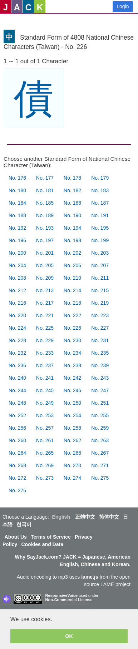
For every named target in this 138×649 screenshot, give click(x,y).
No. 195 (100, 228)
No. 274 (72, 478)
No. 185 (45, 203)
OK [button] (69, 636)
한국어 (23, 524)
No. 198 (72, 240)
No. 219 (100, 303)
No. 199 (100, 240)
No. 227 (100, 328)
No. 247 (100, 390)
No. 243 (100, 378)
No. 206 (72, 265)
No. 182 (72, 190)
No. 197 (45, 240)
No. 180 (17, 190)
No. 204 (17, 265)
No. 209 (45, 278)
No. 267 (100, 453)
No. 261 (45, 440)
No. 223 (100, 315)
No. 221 (45, 315)
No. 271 (100, 465)
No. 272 (17, 478)
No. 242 (72, 378)
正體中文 (85, 517)
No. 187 (100, 203)
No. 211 (100, 278)
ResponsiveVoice (61, 595)
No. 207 (100, 265)
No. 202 (72, 253)
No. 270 (72, 465)
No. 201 (45, 253)
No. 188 (17, 215)
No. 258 (72, 428)
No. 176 (17, 178)
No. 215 (100, 290)
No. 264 (17, 453)
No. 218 (72, 303)
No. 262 (72, 440)
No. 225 (45, 328)
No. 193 (45, 228)
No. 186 (72, 203)
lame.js (89, 577)
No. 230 (72, 340)
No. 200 (17, 253)
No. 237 (45, 365)
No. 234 (72, 353)
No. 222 (72, 315)
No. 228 (17, 340)
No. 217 (45, 303)
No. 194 (72, 228)
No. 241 (45, 378)
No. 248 (17, 403)
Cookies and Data (42, 544)
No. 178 (72, 178)
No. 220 (17, 315)
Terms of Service (51, 537)
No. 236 (17, 365)
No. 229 (45, 340)
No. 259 (100, 428)
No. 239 (100, 365)
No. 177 (45, 178)
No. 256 (17, 428)
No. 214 (72, 290)
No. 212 (17, 290)
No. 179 (100, 178)
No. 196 (17, 240)
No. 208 (17, 278)
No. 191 (100, 215)
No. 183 (100, 190)
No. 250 (72, 403)
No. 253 (45, 415)
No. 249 (45, 403)
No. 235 (100, 353)
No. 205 (45, 265)
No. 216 (17, 303)
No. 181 (45, 190)
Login (123, 6)
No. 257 (45, 428)
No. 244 (17, 390)
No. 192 (17, 228)
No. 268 (17, 465)
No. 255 (100, 415)
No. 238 (72, 365)
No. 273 (45, 478)
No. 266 (72, 453)
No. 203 (100, 253)
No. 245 (45, 390)
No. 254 (72, 415)
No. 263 (100, 440)
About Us (16, 537)
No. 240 (17, 378)
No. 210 (72, 278)
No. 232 (17, 353)
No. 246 (72, 390)
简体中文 (109, 517)
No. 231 (100, 340)
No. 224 (17, 328)
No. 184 (17, 203)
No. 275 (100, 478)
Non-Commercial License (69, 600)
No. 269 (45, 465)
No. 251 (100, 403)
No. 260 (17, 440)
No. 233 (45, 353)
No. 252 (17, 415)
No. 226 (72, 328)
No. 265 (45, 453)
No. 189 (45, 215)
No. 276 (17, 490)
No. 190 (72, 215)
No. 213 (45, 290)
